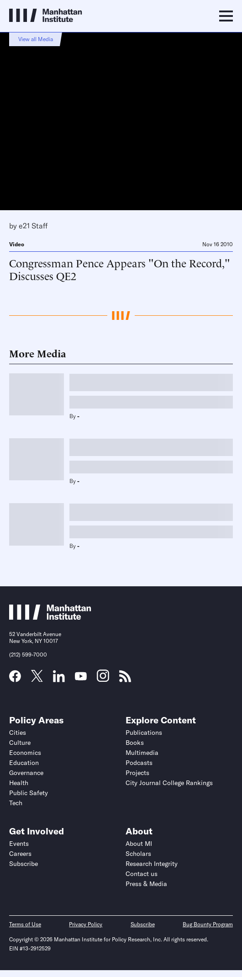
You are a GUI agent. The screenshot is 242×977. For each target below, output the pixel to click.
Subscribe (23, 864)
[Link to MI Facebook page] (15, 679)
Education (24, 763)
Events (19, 843)
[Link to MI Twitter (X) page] (37, 679)
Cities (17, 732)
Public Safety (28, 793)
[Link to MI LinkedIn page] (59, 679)
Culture (20, 742)
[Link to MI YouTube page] (81, 677)
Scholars (138, 854)
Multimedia (142, 753)
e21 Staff (33, 225)
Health (18, 783)
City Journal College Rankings (169, 783)
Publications (144, 732)
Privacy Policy (85, 924)
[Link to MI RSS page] (125, 679)
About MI (139, 843)
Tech (15, 803)
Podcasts (139, 763)
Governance (26, 773)
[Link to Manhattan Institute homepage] (50, 616)
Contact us (142, 874)
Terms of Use (25, 924)
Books (135, 742)
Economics (25, 753)
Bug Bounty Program (208, 924)
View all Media (35, 39)
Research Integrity (152, 864)
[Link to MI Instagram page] (103, 679)
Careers (20, 854)
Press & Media (146, 884)
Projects (137, 773)
